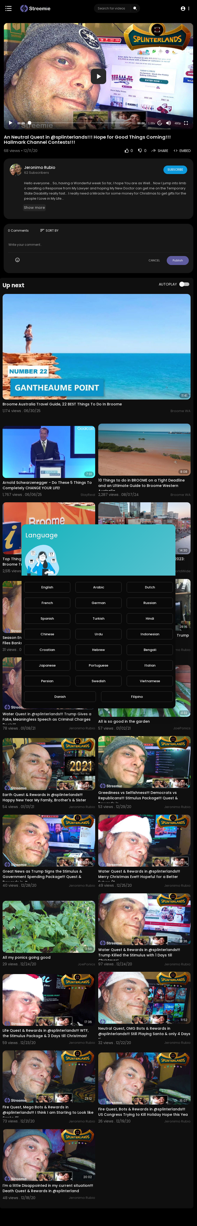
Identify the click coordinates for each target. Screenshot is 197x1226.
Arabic (98, 587)
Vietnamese (150, 681)
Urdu (99, 634)
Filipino (137, 696)
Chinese (47, 634)
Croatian (47, 649)
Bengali (150, 649)
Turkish (98, 618)
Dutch (150, 587)
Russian (149, 602)
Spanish (47, 618)
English (47, 587)
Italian (149, 665)
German (98, 602)
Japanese (47, 665)
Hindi (150, 618)
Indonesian (150, 634)
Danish (60, 696)
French (47, 602)
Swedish (98, 681)
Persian (47, 681)
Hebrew (98, 649)
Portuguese (98, 665)
